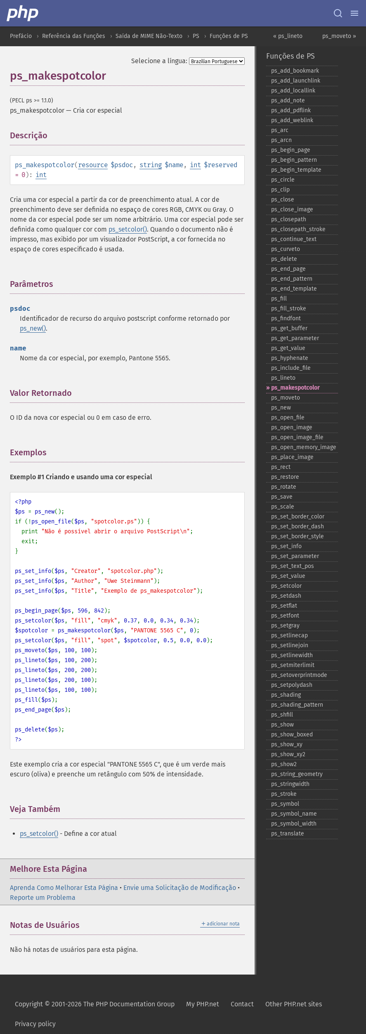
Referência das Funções (73, 36)
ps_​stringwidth (290, 784)
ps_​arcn (281, 140)
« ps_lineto (287, 36)
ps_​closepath (288, 219)
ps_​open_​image (291, 427)
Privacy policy (35, 1024)
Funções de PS (229, 36)
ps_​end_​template (294, 288)
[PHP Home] (23, 13)
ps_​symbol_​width (293, 823)
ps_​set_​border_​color (297, 516)
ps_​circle (283, 179)
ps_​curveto (285, 249)
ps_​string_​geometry (297, 774)
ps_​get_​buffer (289, 328)
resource (93, 165)
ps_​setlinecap (289, 635)
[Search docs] (338, 13)
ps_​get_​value (288, 348)
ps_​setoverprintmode (299, 675)
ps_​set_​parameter (295, 556)
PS (196, 36)
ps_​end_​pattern (291, 278)
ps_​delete (284, 259)
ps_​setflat (284, 605)
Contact (242, 1004)
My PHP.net (202, 1004)
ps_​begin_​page (290, 150)
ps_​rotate (283, 486)
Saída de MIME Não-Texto (149, 36)
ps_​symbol (285, 803)
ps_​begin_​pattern (294, 159)
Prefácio (21, 36)
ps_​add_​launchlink (295, 80)
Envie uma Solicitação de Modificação (179, 888)
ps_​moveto (285, 397)
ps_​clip (280, 189)
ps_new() (33, 328)
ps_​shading (286, 694)
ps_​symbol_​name (294, 813)
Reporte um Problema (43, 897)
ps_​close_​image (292, 209)
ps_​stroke (284, 793)
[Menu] (354, 13)
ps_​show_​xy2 (288, 754)
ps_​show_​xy (286, 744)
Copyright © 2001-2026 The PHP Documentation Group (95, 1004)
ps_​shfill (282, 714)
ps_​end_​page (288, 268)
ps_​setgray (285, 625)
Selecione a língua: (159, 61)
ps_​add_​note (288, 100)
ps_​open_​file (288, 417)
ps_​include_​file (291, 367)
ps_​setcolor (286, 585)
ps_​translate (287, 833)
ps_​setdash (286, 595)
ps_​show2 (284, 764)
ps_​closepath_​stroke (298, 229)
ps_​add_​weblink (292, 120)
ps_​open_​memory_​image (303, 447)
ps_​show (282, 724)
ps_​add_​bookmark (295, 70)
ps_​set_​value (288, 576)
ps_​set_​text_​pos (292, 566)
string (150, 165)
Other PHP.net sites (293, 1004)
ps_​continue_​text (293, 239)
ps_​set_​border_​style (297, 536)
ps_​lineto (283, 377)
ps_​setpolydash (291, 685)
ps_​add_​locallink (293, 90)
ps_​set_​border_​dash (297, 526)
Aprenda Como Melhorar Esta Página (64, 888)
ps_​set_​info (286, 546)
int (195, 165)
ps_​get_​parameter (295, 338)
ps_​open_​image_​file (297, 437)
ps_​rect (280, 467)
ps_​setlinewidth (292, 655)
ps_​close (282, 199)
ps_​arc (279, 130)
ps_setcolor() (128, 229)
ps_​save (282, 496)
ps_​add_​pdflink (291, 110)
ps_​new (281, 407)
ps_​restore (285, 476)
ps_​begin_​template (296, 169)
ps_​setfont (285, 615)
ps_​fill (279, 298)
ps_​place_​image (292, 457)
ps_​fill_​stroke (288, 308)
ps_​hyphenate (289, 358)
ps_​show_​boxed (292, 734)
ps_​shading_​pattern (297, 704)
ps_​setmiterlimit (292, 665)
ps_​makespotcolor (295, 387)
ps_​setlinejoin (289, 645)
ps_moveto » (339, 36)
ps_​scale (282, 506)
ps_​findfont (286, 318)
